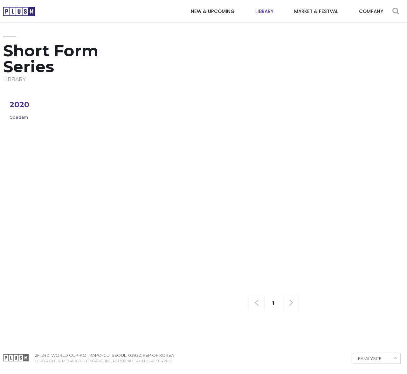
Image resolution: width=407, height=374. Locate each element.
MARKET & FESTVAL (316, 11)
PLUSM (19, 11)
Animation (229, 96)
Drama (315, 96)
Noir (214, 108)
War (385, 108)
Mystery (188, 108)
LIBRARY (264, 11)
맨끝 (291, 303)
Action (157, 96)
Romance (304, 108)
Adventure (190, 96)
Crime (289, 96)
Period (239, 108)
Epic (338, 96)
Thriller (359, 108)
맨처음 (257, 303)
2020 (19, 104)
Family (361, 96)
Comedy (262, 96)
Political (270, 108)
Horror (158, 108)
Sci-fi (332, 108)
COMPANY (371, 11)
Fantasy (389, 96)
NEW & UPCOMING (213, 11)
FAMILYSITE (370, 358)
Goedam (19, 117)
